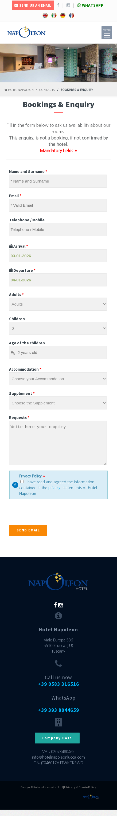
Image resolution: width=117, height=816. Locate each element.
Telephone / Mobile (27, 219)
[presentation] (49, 520)
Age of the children (27, 342)
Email (15, 195)
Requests (19, 417)
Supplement (22, 393)
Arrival (18, 246)
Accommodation (25, 369)
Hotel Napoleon (19, 89)
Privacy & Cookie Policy (79, 794)
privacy (54, 494)
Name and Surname (28, 171)
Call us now (58, 687)
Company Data (57, 744)
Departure (22, 270)
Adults (16, 294)
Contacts (47, 89)
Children (17, 318)
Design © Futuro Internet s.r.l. (40, 794)
